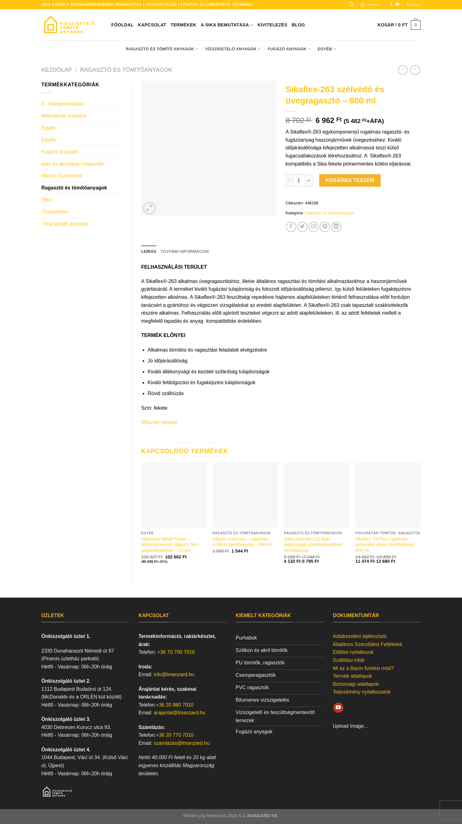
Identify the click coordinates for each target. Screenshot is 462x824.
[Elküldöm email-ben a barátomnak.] (313, 227)
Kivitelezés (272, 24)
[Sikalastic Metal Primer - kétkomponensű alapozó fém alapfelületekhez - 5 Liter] (173, 495)
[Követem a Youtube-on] (397, 4)
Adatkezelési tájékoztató (360, 636)
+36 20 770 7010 (175, 735)
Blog (298, 24)
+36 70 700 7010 (176, 652)
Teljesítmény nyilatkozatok (362, 691)
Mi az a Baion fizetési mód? (363, 668)
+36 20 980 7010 (175, 705)
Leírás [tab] (148, 251)
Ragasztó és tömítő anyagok (162, 49)
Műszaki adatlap (159, 422)
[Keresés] (351, 4)
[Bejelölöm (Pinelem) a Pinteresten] (325, 227)
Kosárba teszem (350, 180)
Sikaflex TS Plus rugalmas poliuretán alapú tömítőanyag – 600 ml (386, 544)
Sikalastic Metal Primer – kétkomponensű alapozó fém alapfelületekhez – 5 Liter (169, 544)
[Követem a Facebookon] (391, 4)
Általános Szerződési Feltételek (367, 644)
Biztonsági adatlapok (356, 684)
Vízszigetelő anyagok (233, 49)
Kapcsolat (152, 24)
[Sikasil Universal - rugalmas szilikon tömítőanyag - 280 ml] (245, 495)
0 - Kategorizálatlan (62, 104)
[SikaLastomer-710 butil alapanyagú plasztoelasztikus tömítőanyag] (316, 495)
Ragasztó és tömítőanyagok (126, 69)
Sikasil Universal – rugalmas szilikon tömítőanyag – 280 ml (242, 541)
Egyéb (327, 49)
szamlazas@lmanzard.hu (182, 743)
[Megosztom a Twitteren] (302, 227)
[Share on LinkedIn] (336, 227)
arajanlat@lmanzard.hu (179, 712)
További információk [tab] (184, 251)
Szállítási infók (349, 660)
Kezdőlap (56, 69)
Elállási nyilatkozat (353, 652)
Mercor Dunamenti (61, 175)
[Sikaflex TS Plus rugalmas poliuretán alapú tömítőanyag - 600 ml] (388, 495)
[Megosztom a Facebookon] (291, 227)
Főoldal (122, 24)
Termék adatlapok (352, 676)
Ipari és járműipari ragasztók (72, 163)
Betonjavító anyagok (63, 115)
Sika (46, 199)
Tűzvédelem (54, 211)
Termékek (183, 24)
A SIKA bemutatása (227, 25)
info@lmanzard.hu (174, 674)
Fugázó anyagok (289, 49)
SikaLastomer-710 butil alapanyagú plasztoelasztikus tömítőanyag (313, 544)
